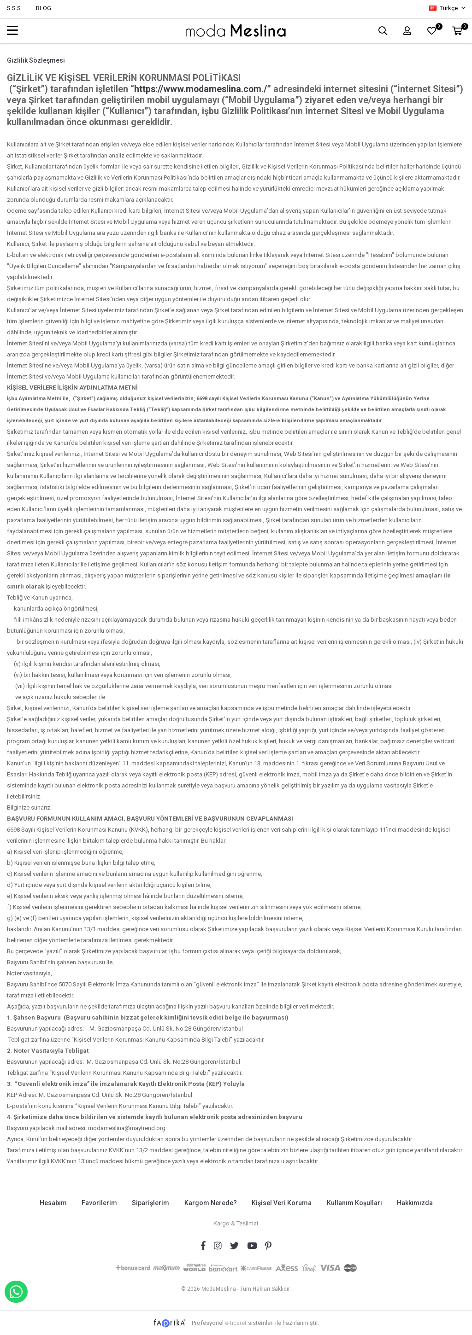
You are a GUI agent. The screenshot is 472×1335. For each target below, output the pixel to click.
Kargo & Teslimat (236, 1222)
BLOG (43, 8)
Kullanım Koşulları (355, 1203)
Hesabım (52, 1203)
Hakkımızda (416, 1203)
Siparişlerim (150, 1203)
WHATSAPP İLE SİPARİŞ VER (16, 1292)
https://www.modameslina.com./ (200, 89)
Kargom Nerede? (210, 1203)
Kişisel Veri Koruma (282, 1203)
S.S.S (14, 8)
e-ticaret (236, 1321)
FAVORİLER (437, 28)
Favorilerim (99, 1203)
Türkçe (444, 8)
